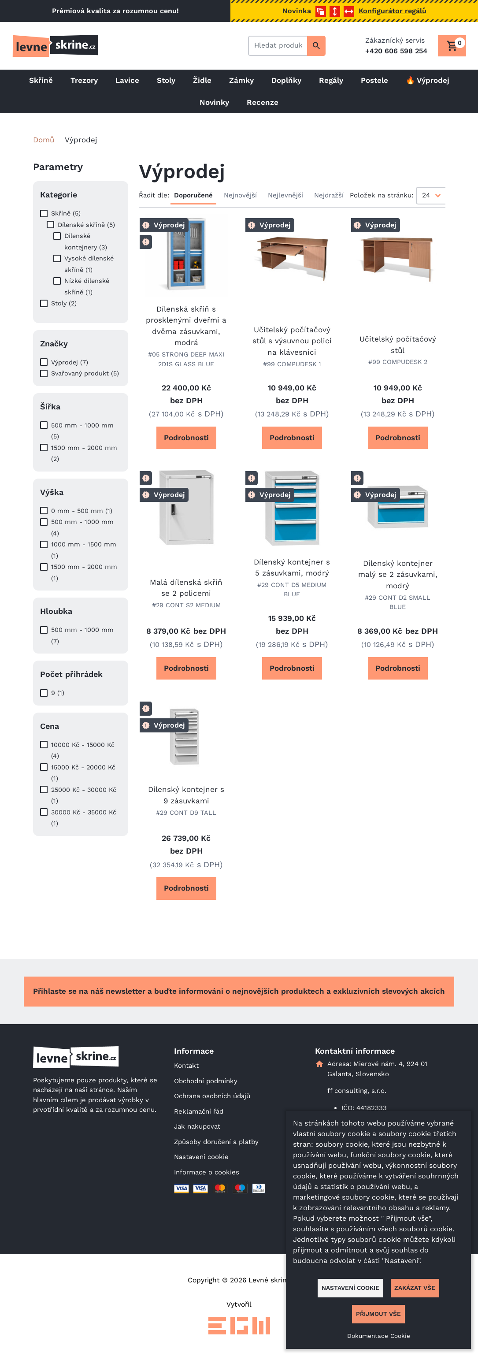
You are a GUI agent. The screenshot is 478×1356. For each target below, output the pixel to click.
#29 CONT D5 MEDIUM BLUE (291, 589)
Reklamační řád (198, 1111)
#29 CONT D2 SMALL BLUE (397, 602)
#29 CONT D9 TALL (186, 812)
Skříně (41, 80)
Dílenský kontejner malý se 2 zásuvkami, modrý (397, 574)
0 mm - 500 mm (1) (81, 510)
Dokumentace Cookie (378, 1335)
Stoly (166, 80)
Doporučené (193, 195)
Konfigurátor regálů (392, 11)
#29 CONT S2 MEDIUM (186, 605)
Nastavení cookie (201, 1157)
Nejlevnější (285, 195)
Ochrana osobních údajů (212, 1096)
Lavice (127, 80)
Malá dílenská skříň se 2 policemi (186, 588)
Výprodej (169, 225)
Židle (202, 80)
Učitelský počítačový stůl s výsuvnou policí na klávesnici (292, 341)
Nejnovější (240, 195)
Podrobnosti (186, 437)
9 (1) (57, 692)
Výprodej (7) (69, 362)
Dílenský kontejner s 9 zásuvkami (186, 795)
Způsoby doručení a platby (216, 1142)
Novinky (214, 102)
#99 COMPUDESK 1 (292, 364)
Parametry (58, 166)
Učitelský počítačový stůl (397, 344)
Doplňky (286, 80)
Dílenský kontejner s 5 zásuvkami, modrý (292, 567)
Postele (374, 80)
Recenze (262, 102)
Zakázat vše (414, 1287)
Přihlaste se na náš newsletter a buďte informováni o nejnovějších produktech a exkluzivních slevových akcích (239, 991)
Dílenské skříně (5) (86, 224)
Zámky (241, 80)
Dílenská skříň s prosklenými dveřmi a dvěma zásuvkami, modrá (186, 326)
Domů (43, 139)
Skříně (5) (66, 213)
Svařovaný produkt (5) (85, 373)
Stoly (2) (64, 303)
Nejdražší (329, 195)
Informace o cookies (206, 1172)
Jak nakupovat (197, 1126)
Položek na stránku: (381, 195)
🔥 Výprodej (427, 80)
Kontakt (186, 1066)
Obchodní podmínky (205, 1081)
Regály (331, 80)
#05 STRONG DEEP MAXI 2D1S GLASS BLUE (186, 359)
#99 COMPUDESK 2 (397, 361)
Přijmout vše (378, 1313)
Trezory (84, 80)
